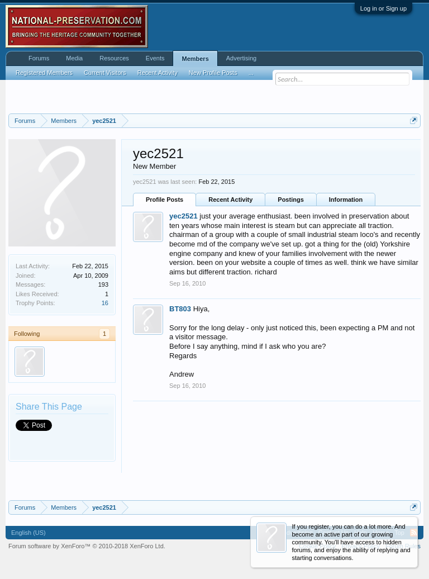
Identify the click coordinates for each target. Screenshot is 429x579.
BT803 (180, 309)
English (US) (28, 532)
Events (155, 58)
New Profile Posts (213, 72)
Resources (114, 58)
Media (74, 58)
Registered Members (44, 72)
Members (195, 58)
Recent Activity (230, 199)
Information (346, 199)
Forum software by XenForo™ (86, 546)
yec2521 (183, 216)
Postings (290, 199)
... (251, 72)
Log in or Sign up (383, 8)
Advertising (241, 58)
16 (105, 303)
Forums (38, 58)
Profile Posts (164, 199)
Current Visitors (105, 72)
